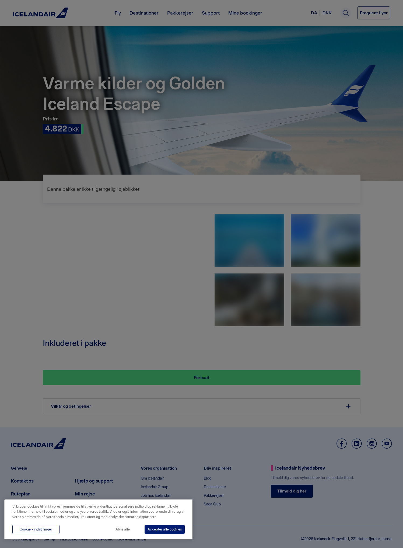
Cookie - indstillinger (36, 529)
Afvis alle (122, 529)
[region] (98, 519)
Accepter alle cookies (165, 529)
